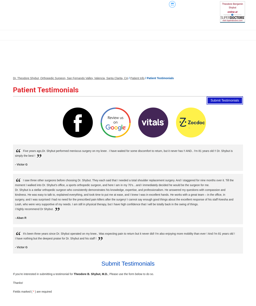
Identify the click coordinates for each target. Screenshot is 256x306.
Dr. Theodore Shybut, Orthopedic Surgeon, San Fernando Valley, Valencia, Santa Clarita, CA (70, 78)
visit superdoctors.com (232, 20)
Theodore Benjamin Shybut (232, 6)
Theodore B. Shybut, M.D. (91, 274)
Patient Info (137, 78)
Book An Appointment (191, 4)
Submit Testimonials (225, 100)
